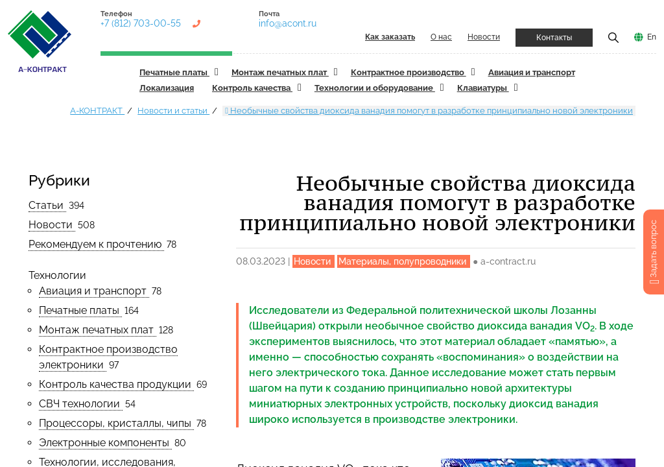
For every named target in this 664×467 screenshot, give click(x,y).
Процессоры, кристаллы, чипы (116, 423)
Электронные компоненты (105, 443)
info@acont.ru (287, 23)
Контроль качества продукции (116, 384)
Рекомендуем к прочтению (96, 244)
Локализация (166, 88)
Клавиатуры (483, 88)
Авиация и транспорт (531, 72)
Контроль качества (252, 88)
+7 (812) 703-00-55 (141, 23)
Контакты (554, 37)
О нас (441, 37)
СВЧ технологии (81, 404)
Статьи (47, 205)
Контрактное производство (408, 72)
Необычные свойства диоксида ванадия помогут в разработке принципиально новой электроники (429, 110)
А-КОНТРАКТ (97, 110)
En (651, 37)
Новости (484, 37)
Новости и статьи (173, 110)
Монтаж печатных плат (280, 72)
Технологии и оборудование (374, 88)
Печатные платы (174, 72)
